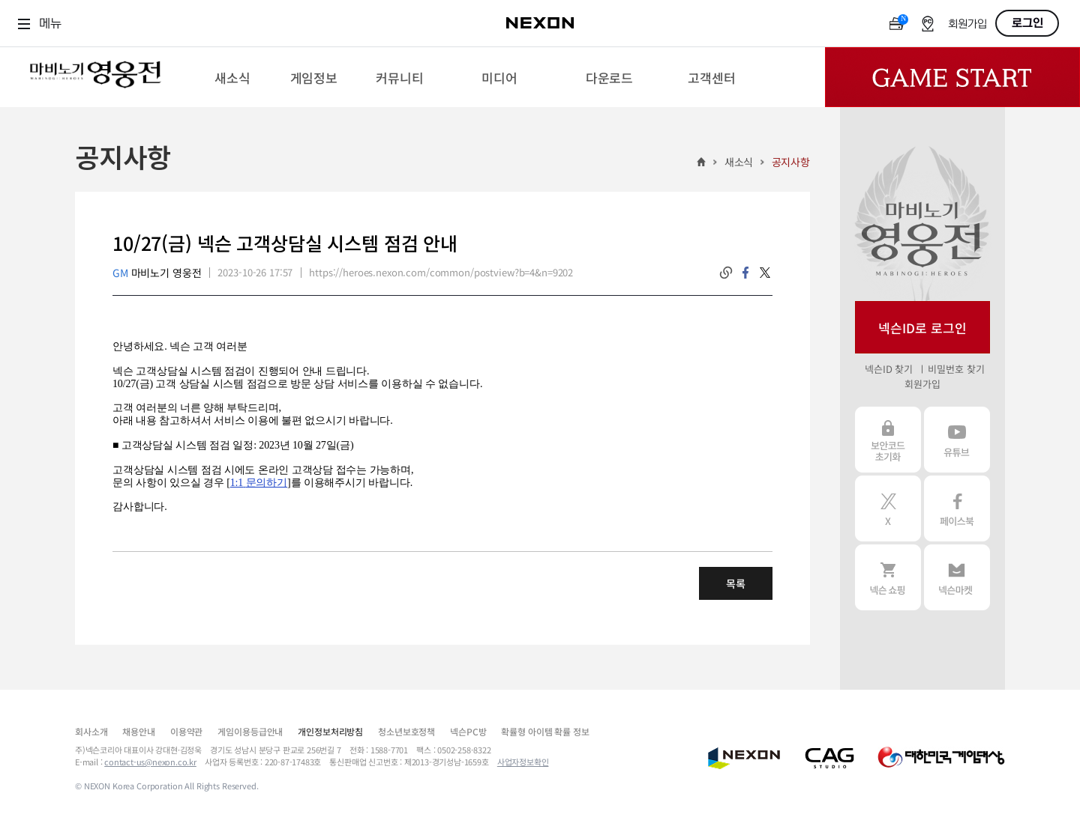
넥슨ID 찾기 (889, 369)
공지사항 (791, 161)
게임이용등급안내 (250, 731)
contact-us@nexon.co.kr (150, 762)
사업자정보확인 (523, 762)
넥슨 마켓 (957, 577)
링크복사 (726, 272)
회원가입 (967, 24)
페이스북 (957, 508)
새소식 (739, 161)
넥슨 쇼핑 (888, 577)
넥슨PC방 (468, 731)
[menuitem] (232, 77)
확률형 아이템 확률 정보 (545, 731)
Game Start (952, 77)
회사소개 (91, 731)
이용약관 (186, 731)
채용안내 (138, 731)
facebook (745, 272)
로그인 (1027, 23)
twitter (765, 272)
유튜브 (957, 440)
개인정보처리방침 (330, 731)
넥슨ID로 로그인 (922, 327)
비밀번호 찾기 (956, 369)
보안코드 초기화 (888, 440)
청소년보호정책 (406, 731)
